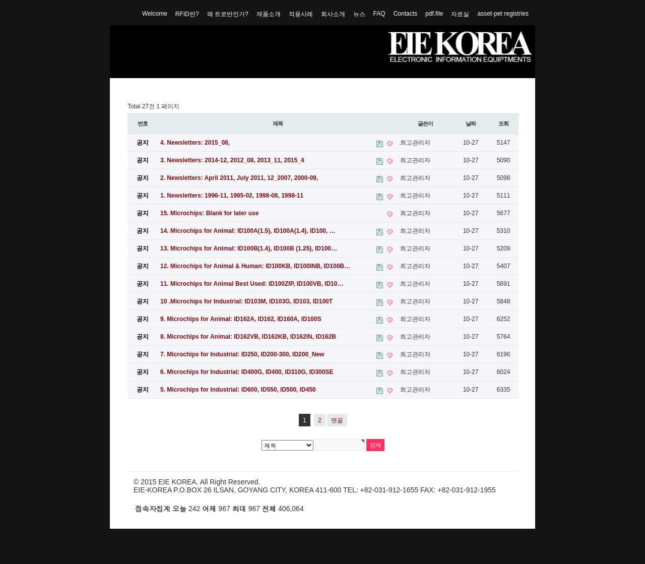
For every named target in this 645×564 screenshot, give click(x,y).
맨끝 (337, 420)
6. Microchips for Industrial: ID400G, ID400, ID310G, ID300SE (246, 371)
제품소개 (268, 14)
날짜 (471, 123)
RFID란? (187, 14)
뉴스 (359, 14)
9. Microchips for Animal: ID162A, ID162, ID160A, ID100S (240, 319)
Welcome (154, 13)
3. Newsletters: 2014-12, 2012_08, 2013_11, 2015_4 (232, 160)
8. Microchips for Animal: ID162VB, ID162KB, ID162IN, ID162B (248, 336)
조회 (503, 123)
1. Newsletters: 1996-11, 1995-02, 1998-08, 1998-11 (231, 195)
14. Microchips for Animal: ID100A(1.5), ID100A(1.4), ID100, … (248, 230)
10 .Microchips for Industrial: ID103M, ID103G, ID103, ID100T (246, 301)
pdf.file (434, 13)
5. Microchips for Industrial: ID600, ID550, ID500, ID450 (238, 389)
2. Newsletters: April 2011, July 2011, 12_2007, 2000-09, (239, 177)
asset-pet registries (503, 13)
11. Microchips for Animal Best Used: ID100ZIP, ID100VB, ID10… (251, 283)
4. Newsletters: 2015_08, (195, 142)
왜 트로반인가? (227, 14)
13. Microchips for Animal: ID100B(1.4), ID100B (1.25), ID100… (248, 248)
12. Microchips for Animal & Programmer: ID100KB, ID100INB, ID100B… (255, 266)
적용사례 (301, 14)
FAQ (379, 13)
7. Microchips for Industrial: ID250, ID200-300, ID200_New (242, 354)
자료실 (460, 14)
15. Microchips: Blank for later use (209, 213)
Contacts (405, 13)
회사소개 (333, 14)
